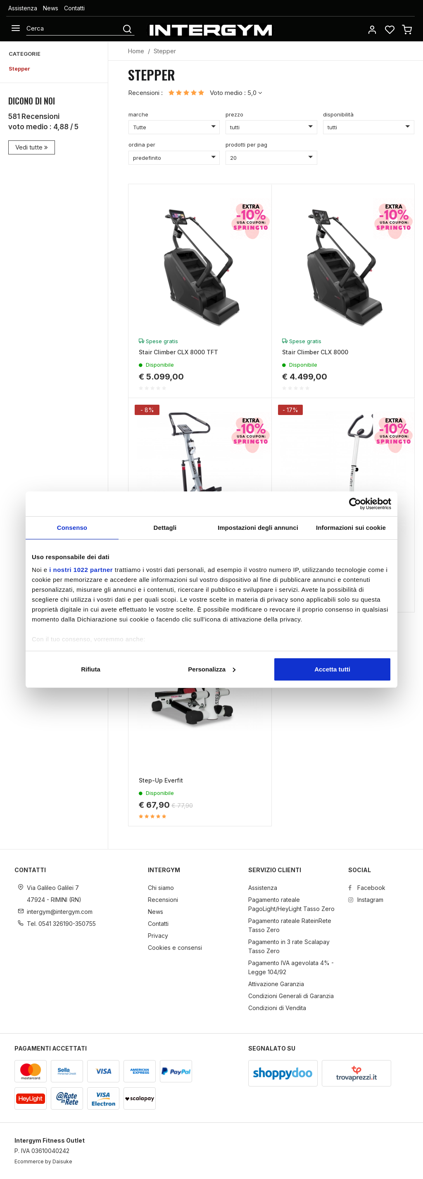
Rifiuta (90, 669)
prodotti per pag (246, 144)
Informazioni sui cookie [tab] (351, 527)
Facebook (366, 887)
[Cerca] (73, 28)
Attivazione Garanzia (276, 983)
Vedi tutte (31, 147)
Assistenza (22, 8)
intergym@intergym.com (60, 911)
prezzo (234, 114)
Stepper (19, 68)
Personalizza (211, 669)
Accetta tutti (332, 669)
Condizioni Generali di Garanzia (291, 995)
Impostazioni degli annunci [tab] (258, 527)
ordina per (141, 144)
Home (136, 51)
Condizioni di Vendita (277, 1007)
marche (138, 114)
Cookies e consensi (175, 947)
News (50, 8)
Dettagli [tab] (165, 527)
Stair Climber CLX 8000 (315, 352)
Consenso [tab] (72, 527)
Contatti (74, 8)
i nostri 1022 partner (81, 569)
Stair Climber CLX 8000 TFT (178, 352)
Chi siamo (161, 887)
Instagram (365, 899)
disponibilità (338, 114)
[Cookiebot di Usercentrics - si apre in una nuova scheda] (355, 504)
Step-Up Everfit (161, 780)
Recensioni (163, 899)
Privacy (158, 935)
